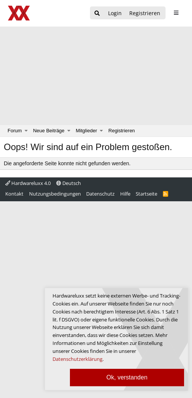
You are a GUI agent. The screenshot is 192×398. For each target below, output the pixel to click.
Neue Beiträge (48, 130)
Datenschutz (100, 193)
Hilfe (125, 193)
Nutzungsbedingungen (55, 193)
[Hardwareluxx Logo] (19, 13)
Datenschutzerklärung (77, 359)
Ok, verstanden (127, 377)
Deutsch (68, 183)
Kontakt (14, 193)
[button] (26, 130)
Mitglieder (86, 130)
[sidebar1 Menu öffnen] (176, 12)
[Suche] (97, 13)
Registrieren (121, 130)
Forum (15, 130)
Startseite (146, 193)
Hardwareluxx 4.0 (28, 183)
